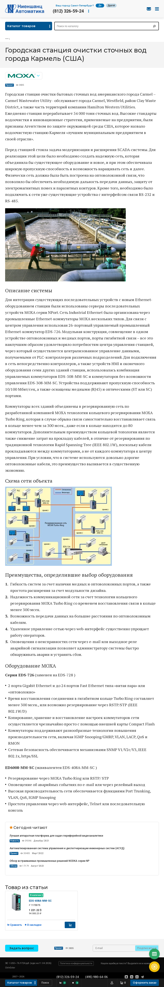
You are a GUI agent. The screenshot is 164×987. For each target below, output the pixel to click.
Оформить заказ (144, 982)
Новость (14, 841)
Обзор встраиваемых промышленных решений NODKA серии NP (49, 860)
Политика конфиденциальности (76, 963)
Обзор (13, 866)
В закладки (34, 924)
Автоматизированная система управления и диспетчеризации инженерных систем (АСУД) (67, 848)
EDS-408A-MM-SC (40, 900)
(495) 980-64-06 (96, 977)
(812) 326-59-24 (68, 11)
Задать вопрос (21, 948)
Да (99, 5)
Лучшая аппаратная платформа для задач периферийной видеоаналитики (56, 835)
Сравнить (16, 924)
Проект (9, 85)
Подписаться (147, 948)
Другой (111, 5)
